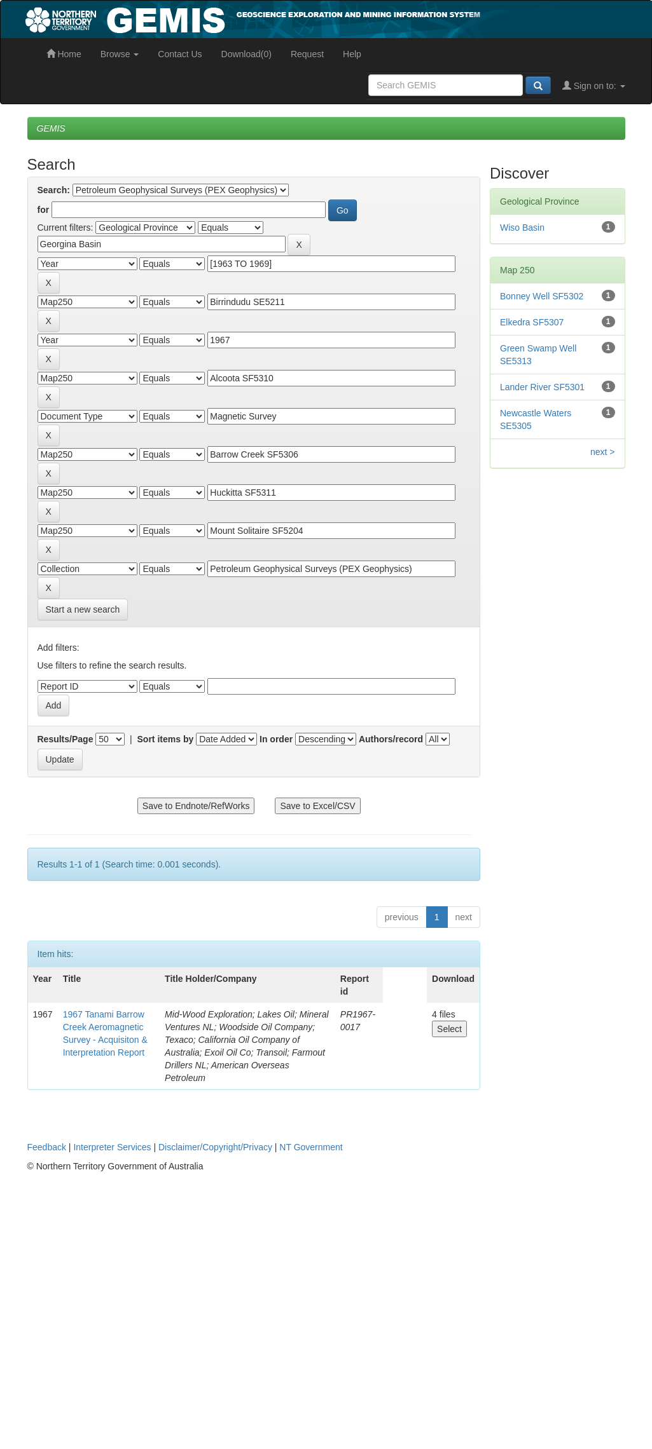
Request (307, 54)
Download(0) (246, 54)
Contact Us (180, 54)
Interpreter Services (112, 1147)
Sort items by (165, 739)
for (44, 210)
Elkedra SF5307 (532, 322)
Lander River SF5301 (542, 387)
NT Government (310, 1147)
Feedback (46, 1147)
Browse (120, 54)
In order (276, 739)
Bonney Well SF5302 (541, 296)
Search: (54, 190)
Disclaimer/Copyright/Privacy (215, 1147)
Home (63, 54)
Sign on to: (593, 86)
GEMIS (51, 128)
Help (352, 54)
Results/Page (66, 739)
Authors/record (391, 739)
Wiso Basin (522, 227)
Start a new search (83, 609)
